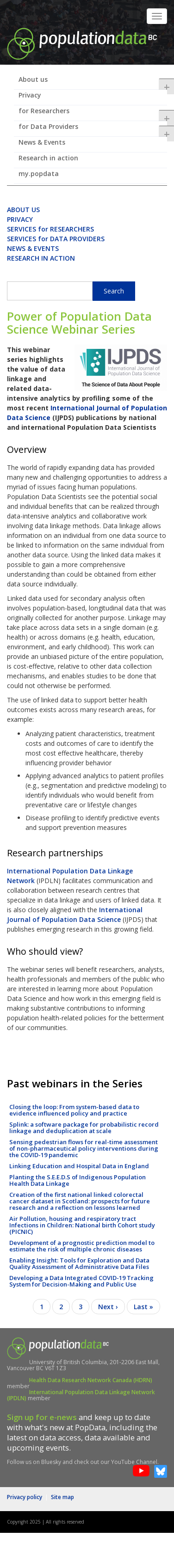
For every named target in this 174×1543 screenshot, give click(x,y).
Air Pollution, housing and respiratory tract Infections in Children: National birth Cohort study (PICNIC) (82, 1225)
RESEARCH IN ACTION (41, 258)
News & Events (42, 142)
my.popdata (39, 173)
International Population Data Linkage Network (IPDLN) (81, 1395)
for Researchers (93, 113)
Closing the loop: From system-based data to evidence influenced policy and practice (74, 1110)
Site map (62, 1497)
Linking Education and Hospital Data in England (79, 1166)
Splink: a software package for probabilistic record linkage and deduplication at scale (84, 1127)
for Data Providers (93, 129)
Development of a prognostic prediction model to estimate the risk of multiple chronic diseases (82, 1245)
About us (93, 82)
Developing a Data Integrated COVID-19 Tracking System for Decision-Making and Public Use (81, 1281)
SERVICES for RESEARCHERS (50, 229)
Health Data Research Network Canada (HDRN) (90, 1380)
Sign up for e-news (42, 1417)
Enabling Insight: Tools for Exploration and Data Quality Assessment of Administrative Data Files (79, 1263)
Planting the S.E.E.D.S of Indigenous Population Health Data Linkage (77, 1180)
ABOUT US (23, 209)
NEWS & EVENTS (33, 248)
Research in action (48, 157)
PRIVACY (20, 219)
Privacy (30, 95)
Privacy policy (24, 1497)
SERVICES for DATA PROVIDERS (56, 238)
